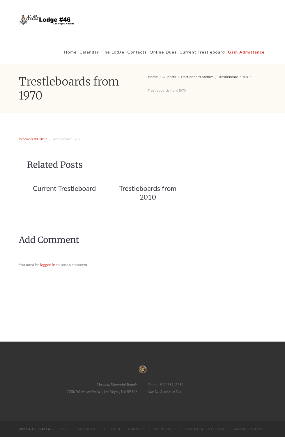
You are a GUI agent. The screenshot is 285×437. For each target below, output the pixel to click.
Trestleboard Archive (197, 77)
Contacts (137, 51)
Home (70, 51)
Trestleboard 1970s (233, 77)
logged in (47, 264)
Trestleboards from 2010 (147, 192)
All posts (169, 77)
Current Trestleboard (202, 51)
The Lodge (113, 51)
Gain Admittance (246, 51)
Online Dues (163, 51)
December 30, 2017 (33, 139)
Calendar (89, 51)
